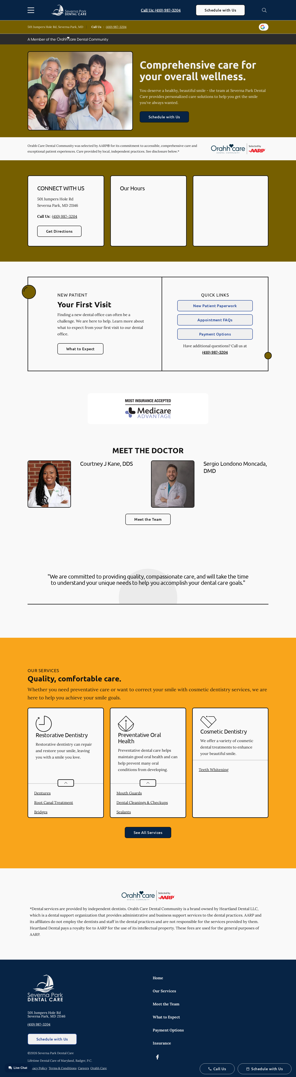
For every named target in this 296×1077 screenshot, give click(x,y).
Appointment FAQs (215, 319)
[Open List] (66, 783)
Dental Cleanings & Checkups (142, 802)
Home (158, 977)
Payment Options (215, 334)
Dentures (42, 793)
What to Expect (80, 348)
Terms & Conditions (62, 1068)
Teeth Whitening (213, 769)
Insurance (162, 1043)
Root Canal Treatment (53, 802)
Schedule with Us (220, 10)
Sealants (123, 812)
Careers (83, 1068)
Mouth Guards (129, 793)
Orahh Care (98, 1068)
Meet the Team (148, 519)
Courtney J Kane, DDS (106, 463)
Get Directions (59, 231)
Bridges (40, 812)
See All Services (148, 832)
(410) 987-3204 (116, 27)
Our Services (164, 991)
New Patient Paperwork (215, 305)
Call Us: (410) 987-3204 (161, 10)
